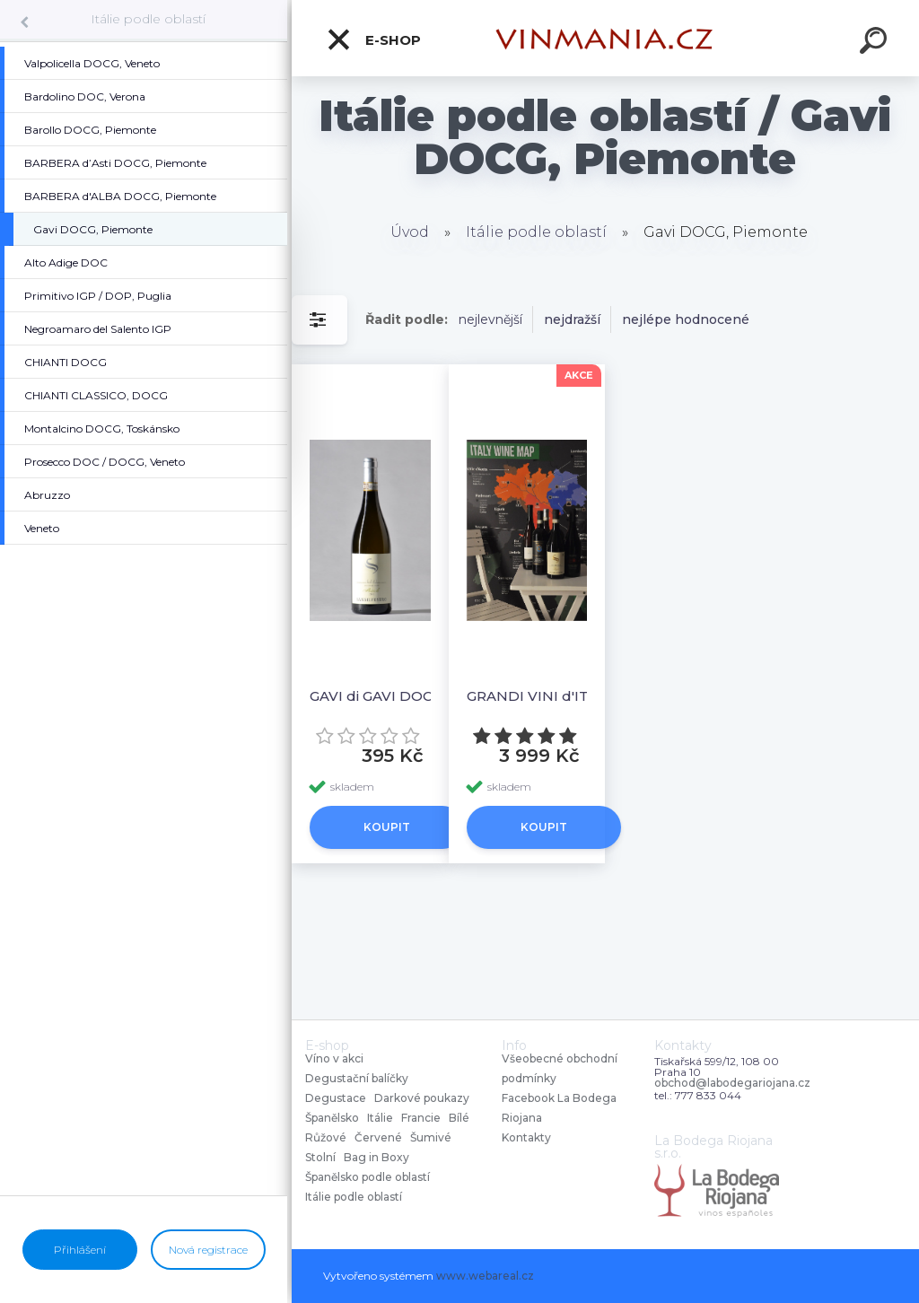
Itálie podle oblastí (148, 19)
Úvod (409, 231)
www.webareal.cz (485, 1275)
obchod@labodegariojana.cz (732, 1083)
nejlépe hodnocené (685, 319)
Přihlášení (80, 1249)
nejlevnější (490, 319)
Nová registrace (208, 1249)
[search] (876, 43)
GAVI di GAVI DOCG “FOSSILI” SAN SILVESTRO (387, 695)
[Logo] (606, 38)
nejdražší (572, 319)
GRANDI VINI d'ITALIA (543, 695)
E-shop (373, 39)
